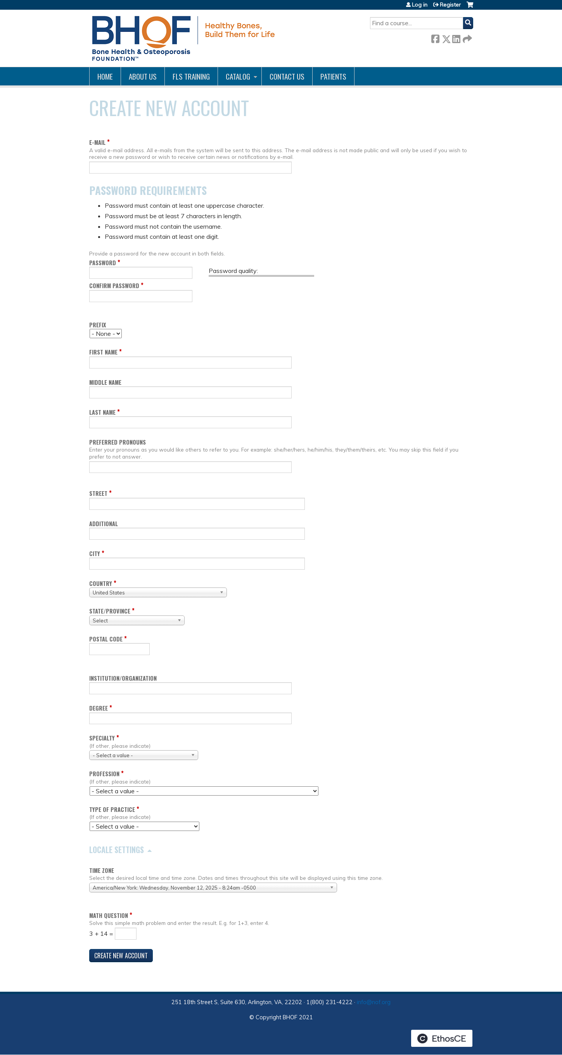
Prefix (97, 325)
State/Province (109, 611)
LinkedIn (456, 37)
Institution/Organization (123, 678)
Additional (103, 524)
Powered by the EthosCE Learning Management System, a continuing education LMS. (441, 1038)
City (94, 553)
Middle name (105, 382)
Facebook (435, 37)
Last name (102, 412)
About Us (143, 76)
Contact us (287, 76)
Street (98, 493)
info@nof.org (374, 1002)
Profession (104, 774)
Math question (108, 915)
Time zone (101, 870)
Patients (333, 76)
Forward (466, 37)
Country (100, 583)
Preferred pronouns (117, 442)
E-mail (97, 142)
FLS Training (191, 76)
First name (103, 352)
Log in (419, 4)
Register (450, 4)
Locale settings (116, 849)
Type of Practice (112, 809)
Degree (98, 708)
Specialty (102, 738)
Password (102, 263)
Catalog (238, 76)
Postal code (106, 639)
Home (105, 76)
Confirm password (114, 286)
